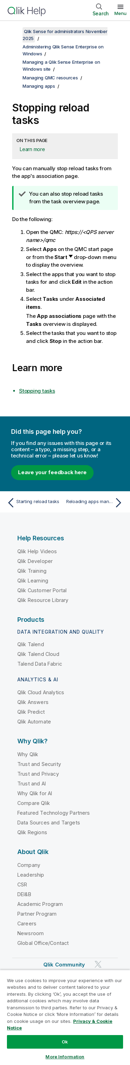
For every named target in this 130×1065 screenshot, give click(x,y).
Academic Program (40, 904)
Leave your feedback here (52, 472)
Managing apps (39, 86)
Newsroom (30, 933)
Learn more (32, 149)
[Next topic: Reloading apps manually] (95, 502)
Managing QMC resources (50, 77)
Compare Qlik (33, 803)
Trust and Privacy (38, 774)
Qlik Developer (35, 561)
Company (28, 865)
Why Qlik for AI (34, 793)
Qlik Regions (32, 832)
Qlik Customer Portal (42, 590)
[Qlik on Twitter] (98, 964)
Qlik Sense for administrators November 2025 (65, 35)
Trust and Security (39, 764)
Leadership (30, 875)
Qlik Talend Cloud (38, 654)
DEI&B (24, 894)
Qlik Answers (33, 702)
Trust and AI (31, 783)
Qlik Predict (31, 712)
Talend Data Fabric (39, 664)
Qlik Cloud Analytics (40, 692)
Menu (120, 13)
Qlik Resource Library (42, 600)
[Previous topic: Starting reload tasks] (34, 502)
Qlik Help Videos (37, 551)
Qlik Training (31, 571)
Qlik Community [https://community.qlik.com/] (64, 964)
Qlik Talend (30, 644)
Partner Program (37, 914)
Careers (26, 923)
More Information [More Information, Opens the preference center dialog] (64, 1056)
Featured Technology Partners (53, 813)
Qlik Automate (34, 722)
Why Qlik (27, 754)
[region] (65, 1017)
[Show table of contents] (14, 31)
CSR (22, 884)
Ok (65, 1041)
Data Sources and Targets (48, 822)
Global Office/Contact (43, 943)
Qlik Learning (32, 581)
